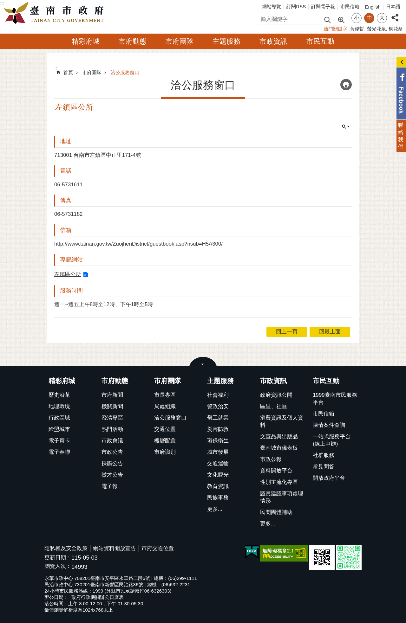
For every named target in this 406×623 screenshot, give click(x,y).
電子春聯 (59, 452)
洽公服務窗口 (125, 72)
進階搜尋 (341, 19)
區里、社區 (273, 406)
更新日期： (57, 558)
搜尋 (263, 18)
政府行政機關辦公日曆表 (97, 597)
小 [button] (356, 18)
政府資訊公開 (276, 395)
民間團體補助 (276, 512)
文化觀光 (218, 475)
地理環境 (59, 406)
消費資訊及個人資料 (281, 421)
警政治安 (218, 406)
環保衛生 (218, 441)
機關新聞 (112, 406)
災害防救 (218, 429)
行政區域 (59, 418)
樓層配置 (165, 441)
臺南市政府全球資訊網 (55, 13)
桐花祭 (396, 28)
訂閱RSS (296, 6)
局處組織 (165, 406)
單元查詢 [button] (346, 126)
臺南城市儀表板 (279, 448)
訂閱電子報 (323, 6)
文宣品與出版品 (279, 437)
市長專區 (165, 395)
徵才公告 (112, 475)
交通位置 (165, 429)
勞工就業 (218, 418)
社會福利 (218, 395)
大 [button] (382, 18)
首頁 (68, 72)
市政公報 (271, 459)
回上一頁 (287, 332)
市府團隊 (179, 41)
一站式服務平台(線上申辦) (331, 440)
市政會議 (112, 441)
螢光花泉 (376, 28)
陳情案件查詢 (329, 425)
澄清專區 (112, 418)
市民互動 (320, 41)
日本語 (393, 6)
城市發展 (218, 452)
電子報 (110, 486)
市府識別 (165, 452)
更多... (214, 509)
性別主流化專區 (279, 482)
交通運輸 (218, 463)
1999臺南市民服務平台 (335, 398)
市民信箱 (349, 6)
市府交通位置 (157, 548)
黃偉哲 (357, 28)
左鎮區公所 (67, 274)
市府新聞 (112, 395)
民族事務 (218, 498)
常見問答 (323, 467)
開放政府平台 (329, 478)
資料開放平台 (276, 471)
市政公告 (112, 452)
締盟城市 (59, 429)
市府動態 (133, 41)
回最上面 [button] (330, 332)
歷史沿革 (59, 395)
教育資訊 (218, 486)
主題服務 (226, 41)
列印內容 (346, 84)
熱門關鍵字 (335, 28)
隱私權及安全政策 (66, 548)
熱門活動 (112, 429)
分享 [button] (395, 14)
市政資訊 (273, 41)
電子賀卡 (59, 441)
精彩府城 (86, 41)
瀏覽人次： (57, 566)
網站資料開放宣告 (114, 548)
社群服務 (323, 455)
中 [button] (369, 18)
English (373, 7)
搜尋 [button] (327, 19)
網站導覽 (271, 6)
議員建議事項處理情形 (281, 497)
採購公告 (112, 463)
